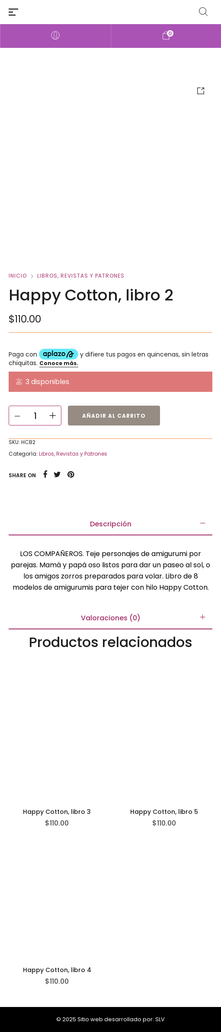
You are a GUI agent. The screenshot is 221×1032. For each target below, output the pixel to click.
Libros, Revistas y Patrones (81, 275)
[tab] (110, 524)
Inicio (18, 275)
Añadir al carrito (114, 415)
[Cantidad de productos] (35, 415)
